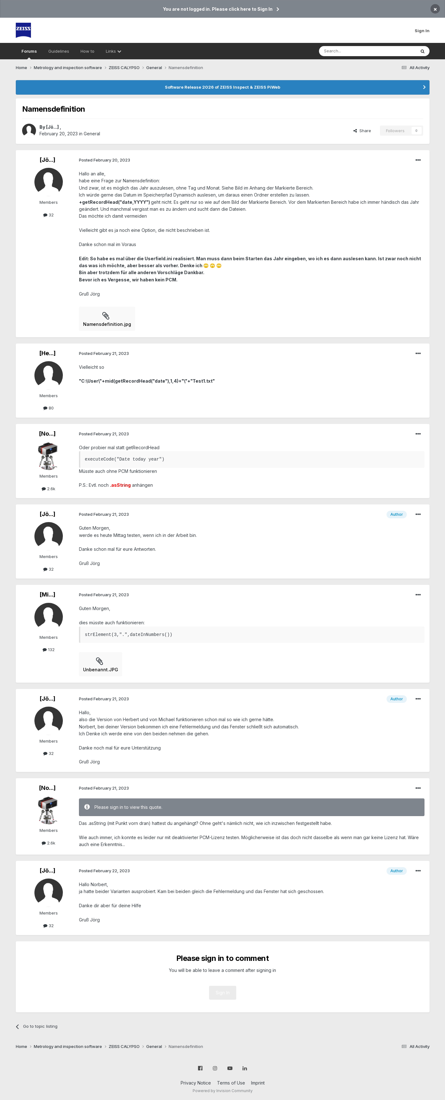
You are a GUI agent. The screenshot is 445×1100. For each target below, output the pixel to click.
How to (87, 51)
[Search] (351, 51)
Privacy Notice (196, 1082)
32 (48, 214)
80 (48, 407)
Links (113, 51)
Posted (104, 159)
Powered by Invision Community (223, 1090)
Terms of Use (231, 1082)
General (92, 133)
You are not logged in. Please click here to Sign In (218, 9)
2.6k (48, 488)
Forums (29, 54)
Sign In (422, 30)
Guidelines (58, 51)
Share (362, 130)
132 (49, 649)
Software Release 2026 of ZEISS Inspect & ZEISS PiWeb (222, 87)
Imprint (258, 1082)
